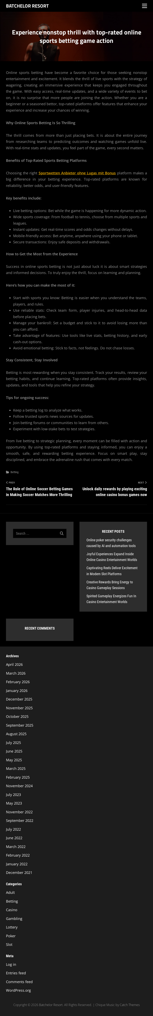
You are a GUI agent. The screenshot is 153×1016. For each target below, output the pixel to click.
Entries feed (16, 973)
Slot (9, 944)
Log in (11, 964)
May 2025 (14, 760)
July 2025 (13, 742)
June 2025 (14, 751)
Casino (11, 909)
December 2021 (19, 872)
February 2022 (18, 855)
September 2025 (19, 725)
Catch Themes (130, 1005)
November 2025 (19, 708)
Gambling (14, 918)
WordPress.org (18, 990)
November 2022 (19, 812)
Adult (10, 892)
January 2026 (16, 690)
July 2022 (13, 829)
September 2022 (19, 820)
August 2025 (16, 733)
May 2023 (14, 803)
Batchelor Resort (27, 5)
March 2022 (16, 846)
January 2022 (16, 864)
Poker (11, 935)
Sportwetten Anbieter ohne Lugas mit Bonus (77, 173)
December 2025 (19, 699)
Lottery (12, 927)
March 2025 (16, 768)
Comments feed (19, 981)
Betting (15, 472)
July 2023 (13, 794)
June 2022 (14, 837)
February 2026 (18, 681)
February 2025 (18, 777)
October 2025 (17, 716)
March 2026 (16, 673)
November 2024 (19, 785)
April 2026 (14, 664)
